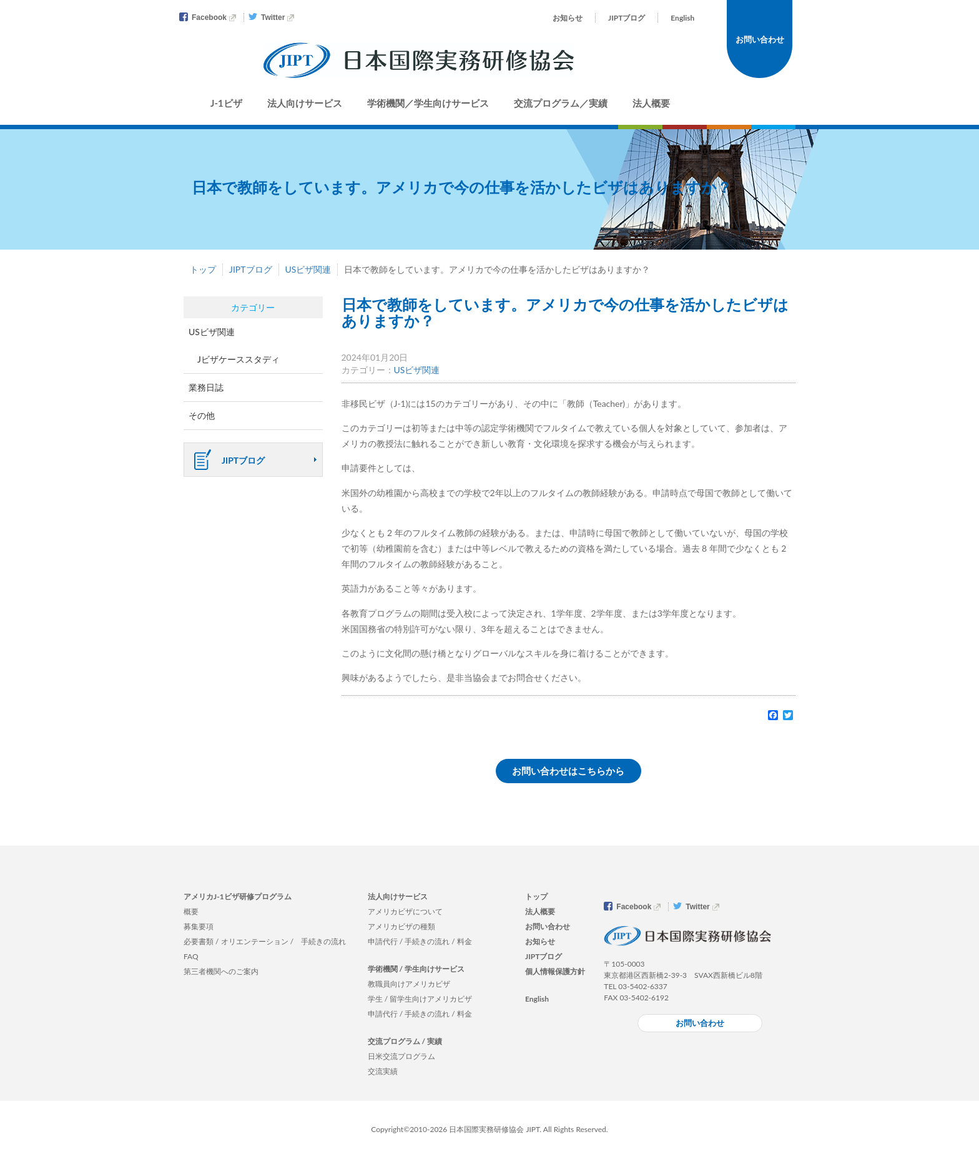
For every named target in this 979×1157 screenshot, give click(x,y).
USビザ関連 (308, 269)
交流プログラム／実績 (561, 103)
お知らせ (568, 17)
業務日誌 (206, 387)
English (682, 17)
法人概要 (651, 103)
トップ (203, 269)
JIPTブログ (626, 17)
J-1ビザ (226, 103)
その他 (202, 415)
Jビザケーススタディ (238, 359)
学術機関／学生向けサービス (428, 103)
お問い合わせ (759, 39)
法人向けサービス (304, 103)
